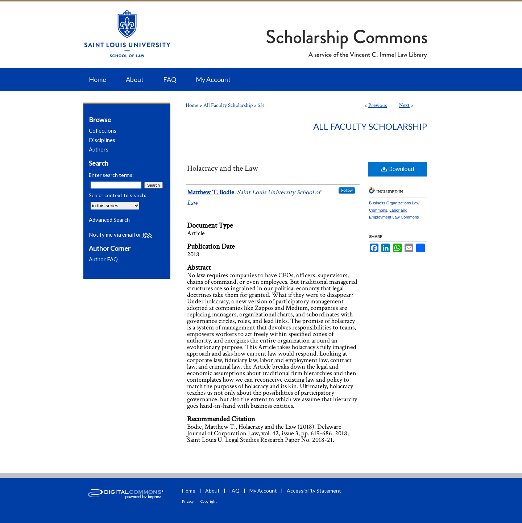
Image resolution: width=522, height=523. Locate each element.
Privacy (188, 501)
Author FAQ (103, 259)
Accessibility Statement (314, 490)
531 (261, 105)
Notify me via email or (120, 234)
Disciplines (102, 140)
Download (397, 169)
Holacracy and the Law (222, 168)
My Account (263, 490)
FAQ (234, 490)
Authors (98, 149)
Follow (347, 190)
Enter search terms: (111, 175)
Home (192, 105)
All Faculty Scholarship (228, 105)
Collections (102, 130)
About (212, 490)
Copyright (208, 501)
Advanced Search (109, 219)
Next (404, 105)
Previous (377, 105)
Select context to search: (117, 195)
